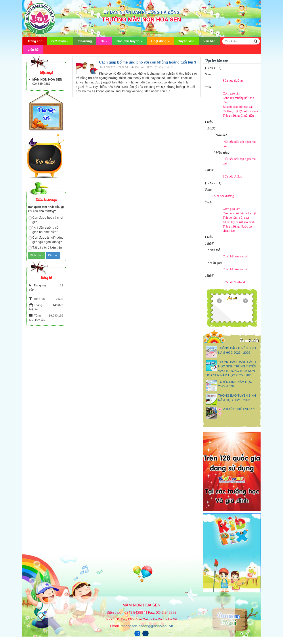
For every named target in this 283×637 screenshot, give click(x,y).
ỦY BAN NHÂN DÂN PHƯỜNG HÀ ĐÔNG (141, 12)
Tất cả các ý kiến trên (45, 248)
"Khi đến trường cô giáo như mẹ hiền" (43, 230)
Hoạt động (160, 42)
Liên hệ (33, 49)
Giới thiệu (60, 42)
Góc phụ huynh (129, 42)
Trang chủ (35, 41)
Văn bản (209, 41)
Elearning (85, 41)
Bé (104, 42)
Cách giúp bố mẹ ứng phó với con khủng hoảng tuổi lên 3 (147, 62)
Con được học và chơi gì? (45, 220)
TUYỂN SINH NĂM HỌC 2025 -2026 (235, 384)
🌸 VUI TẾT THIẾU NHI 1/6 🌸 (236, 411)
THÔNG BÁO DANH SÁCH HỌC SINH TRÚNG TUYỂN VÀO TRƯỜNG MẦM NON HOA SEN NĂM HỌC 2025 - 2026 (231, 368)
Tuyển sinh (186, 41)
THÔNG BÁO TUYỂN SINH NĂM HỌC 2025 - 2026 (237, 350)
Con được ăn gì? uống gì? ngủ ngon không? (45, 240)
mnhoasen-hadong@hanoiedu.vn (147, 626)
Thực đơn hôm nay (216, 60)
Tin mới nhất (248, 340)
